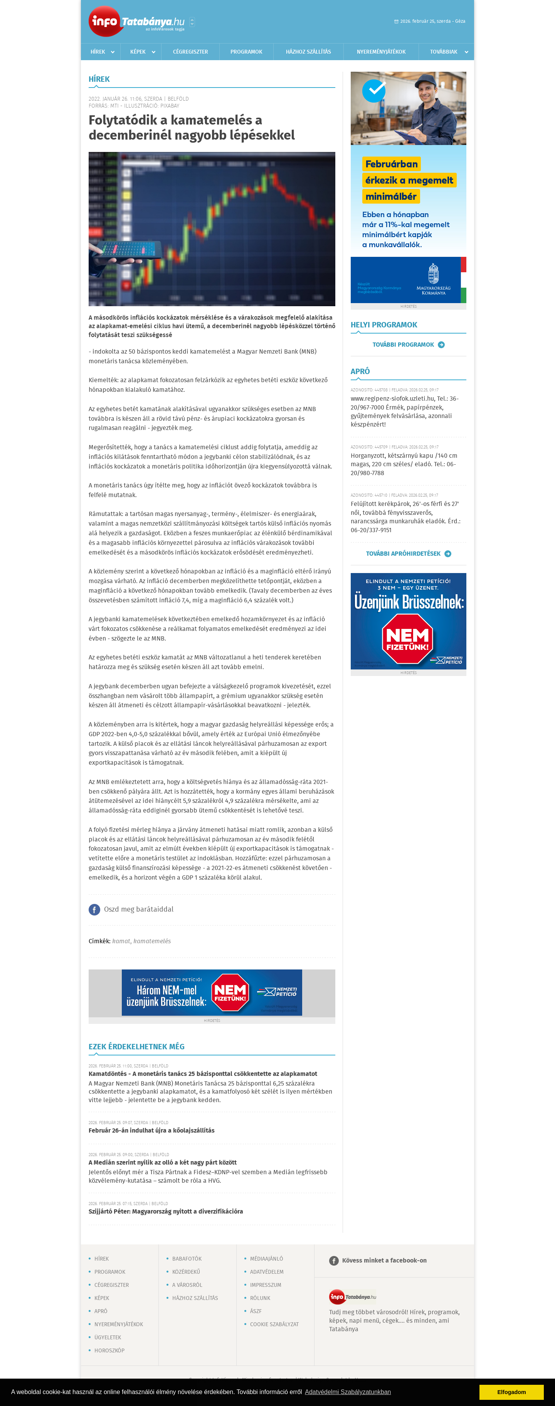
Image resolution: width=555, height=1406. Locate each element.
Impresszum (265, 1285)
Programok (246, 52)
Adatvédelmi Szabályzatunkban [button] (348, 1392)
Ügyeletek (107, 1338)
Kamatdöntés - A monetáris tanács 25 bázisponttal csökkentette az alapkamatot (203, 1074)
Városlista (192, 22)
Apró (101, 1311)
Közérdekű (186, 1272)
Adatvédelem (267, 1272)
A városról (187, 1285)
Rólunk (260, 1298)
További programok (403, 344)
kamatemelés (152, 941)
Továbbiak (443, 52)
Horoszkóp (109, 1351)
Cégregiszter (190, 52)
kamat (121, 941)
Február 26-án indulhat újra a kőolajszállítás (152, 1131)
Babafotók (187, 1259)
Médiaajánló (266, 1259)
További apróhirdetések (403, 553)
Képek (138, 52)
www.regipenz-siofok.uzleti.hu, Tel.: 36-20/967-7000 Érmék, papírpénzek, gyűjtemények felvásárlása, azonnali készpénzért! (405, 412)
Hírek (98, 52)
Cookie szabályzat (274, 1324)
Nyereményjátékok (381, 52)
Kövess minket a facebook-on (384, 1261)
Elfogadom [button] (512, 1392)
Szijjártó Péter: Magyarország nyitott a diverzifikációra (166, 1212)
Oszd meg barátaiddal (138, 909)
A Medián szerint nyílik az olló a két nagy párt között (163, 1163)
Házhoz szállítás (308, 52)
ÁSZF (256, 1311)
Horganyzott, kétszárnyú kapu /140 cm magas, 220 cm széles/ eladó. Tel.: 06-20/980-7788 (404, 464)
